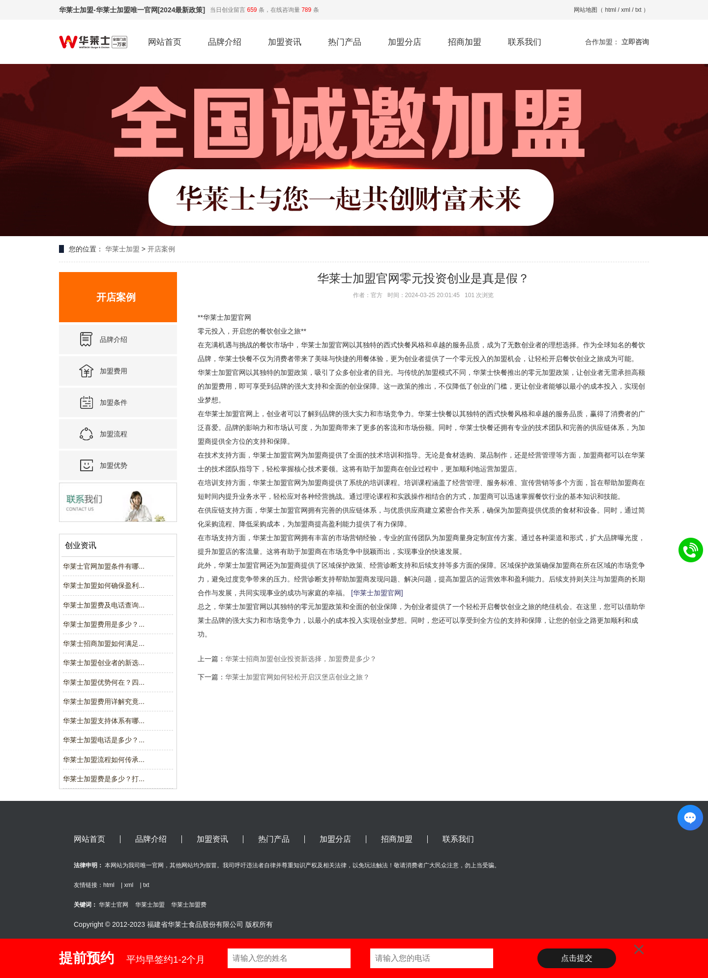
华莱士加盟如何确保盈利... (104, 585)
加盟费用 (113, 371)
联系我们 (524, 42)
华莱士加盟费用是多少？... (104, 624)
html (611, 9)
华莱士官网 (113, 904)
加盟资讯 (284, 42)
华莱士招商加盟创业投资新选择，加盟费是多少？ (301, 659)
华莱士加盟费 (188, 904)
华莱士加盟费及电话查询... (104, 605)
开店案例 (161, 249)
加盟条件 (113, 402)
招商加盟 (464, 42)
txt (638, 9)
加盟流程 (113, 434)
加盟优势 (113, 465)
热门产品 (344, 42)
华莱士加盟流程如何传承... (104, 760)
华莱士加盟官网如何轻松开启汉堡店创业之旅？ (297, 677)
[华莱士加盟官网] (377, 593)
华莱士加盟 (122, 249)
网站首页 (164, 42)
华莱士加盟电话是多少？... (104, 740)
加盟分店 (404, 42)
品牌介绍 (224, 42)
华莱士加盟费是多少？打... (104, 779)
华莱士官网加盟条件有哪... (104, 566)
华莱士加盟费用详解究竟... (104, 701)
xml (625, 9)
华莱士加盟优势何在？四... (104, 682)
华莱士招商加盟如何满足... (104, 643)
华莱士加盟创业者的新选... (104, 663)
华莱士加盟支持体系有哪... (104, 721)
